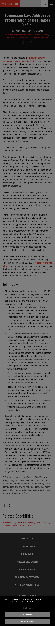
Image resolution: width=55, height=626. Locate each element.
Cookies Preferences (27, 608)
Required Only (27, 615)
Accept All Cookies (27, 621)
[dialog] (27, 611)
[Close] (50, 603)
